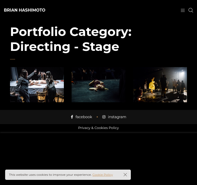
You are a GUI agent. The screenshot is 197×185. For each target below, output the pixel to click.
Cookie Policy (102, 175)
